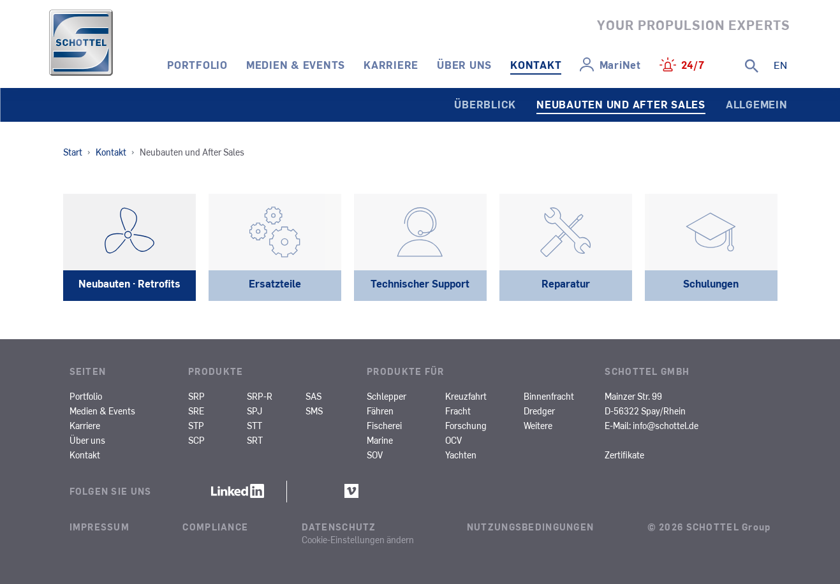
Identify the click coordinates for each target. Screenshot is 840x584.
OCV (453, 440)
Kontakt (535, 64)
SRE (196, 410)
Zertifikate (624, 454)
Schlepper (386, 396)
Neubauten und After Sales (620, 104)
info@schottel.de (665, 425)
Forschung (466, 425)
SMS (314, 410)
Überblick (485, 104)
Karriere (391, 64)
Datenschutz (339, 526)
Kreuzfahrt (466, 396)
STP (196, 425)
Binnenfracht (549, 396)
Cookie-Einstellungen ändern (358, 539)
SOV (375, 454)
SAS (313, 396)
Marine (380, 440)
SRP (196, 396)
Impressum (100, 526)
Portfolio (197, 64)
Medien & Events (295, 64)
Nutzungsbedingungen (530, 526)
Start (72, 151)
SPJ (254, 410)
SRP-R (259, 396)
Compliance (215, 526)
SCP (196, 440)
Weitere (538, 425)
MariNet (620, 64)
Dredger (539, 410)
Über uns (464, 64)
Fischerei (384, 425)
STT (254, 425)
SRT (255, 440)
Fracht (458, 410)
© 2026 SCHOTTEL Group (709, 526)
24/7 (693, 64)
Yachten (460, 454)
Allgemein (757, 104)
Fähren (380, 410)
